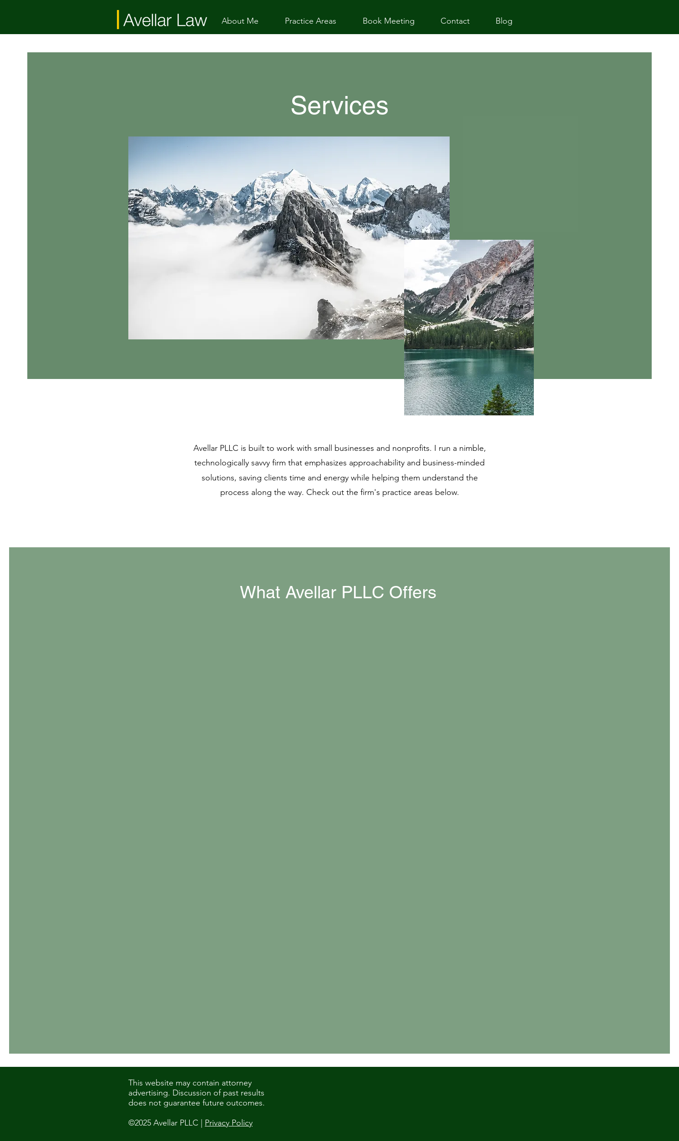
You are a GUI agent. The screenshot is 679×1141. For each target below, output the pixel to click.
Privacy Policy (229, 1123)
